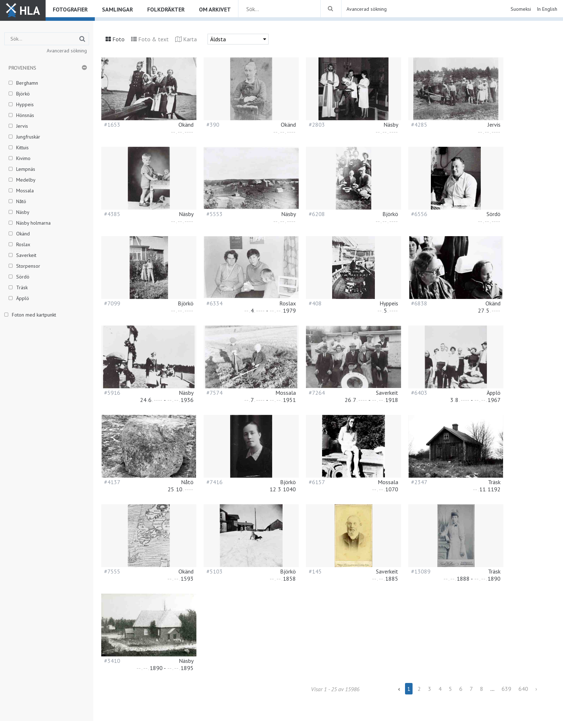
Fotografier (70, 9)
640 (523, 688)
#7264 (317, 392)
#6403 (419, 392)
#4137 (112, 482)
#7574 (214, 392)
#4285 (419, 124)
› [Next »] (536, 688)
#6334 (214, 303)
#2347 (419, 482)
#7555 (112, 571)
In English (547, 9)
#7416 (214, 482)
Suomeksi (521, 9)
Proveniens (22, 68)
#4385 (112, 213)
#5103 (214, 571)
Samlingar (117, 9)
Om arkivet (215, 9)
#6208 (317, 213)
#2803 (317, 124)
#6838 (419, 303)
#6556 (419, 213)
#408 (315, 303)
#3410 (112, 660)
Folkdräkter (166, 9)
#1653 (112, 124)
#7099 (112, 303)
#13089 (421, 571)
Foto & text (153, 39)
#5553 (214, 213)
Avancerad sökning (366, 9)
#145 (315, 571)
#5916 (112, 392)
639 (506, 688)
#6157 (317, 482)
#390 (212, 124)
